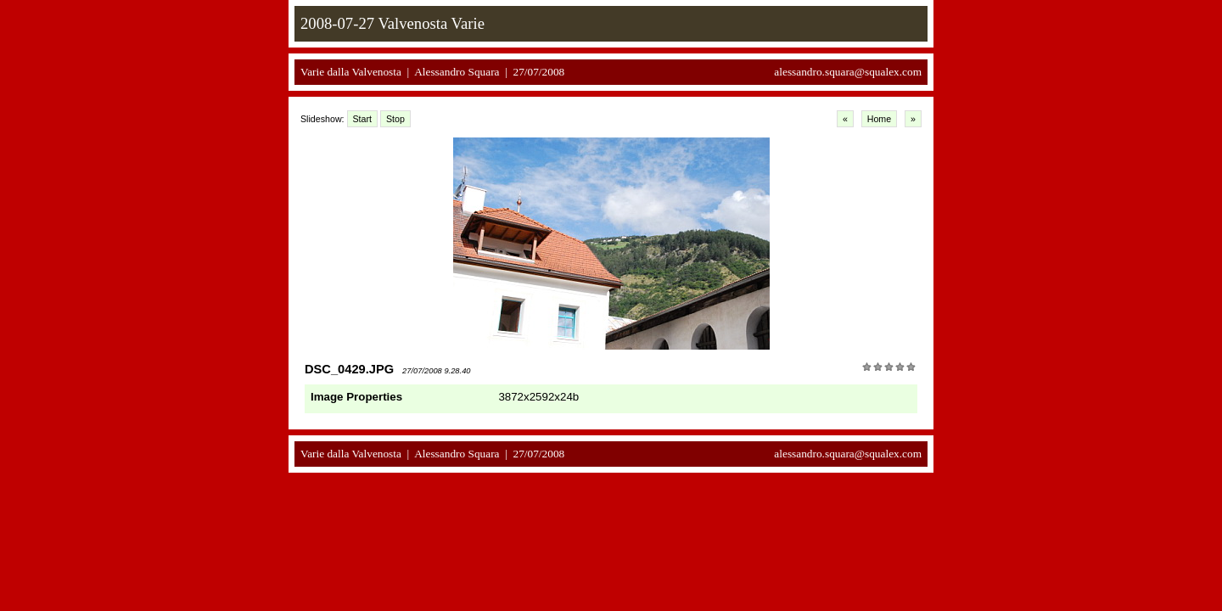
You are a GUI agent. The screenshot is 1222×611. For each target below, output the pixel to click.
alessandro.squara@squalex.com (848, 71)
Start (363, 119)
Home (879, 119)
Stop (395, 119)
